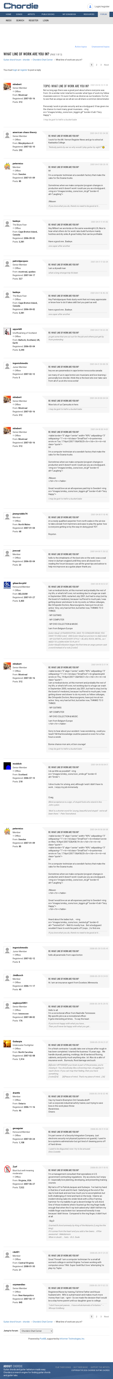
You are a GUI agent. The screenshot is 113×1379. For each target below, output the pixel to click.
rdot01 (16, 1252)
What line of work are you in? (26, 53)
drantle (16, 1093)
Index (8, 20)
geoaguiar (18, 1128)
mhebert (17, 84)
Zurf (15, 1166)
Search (20, 20)
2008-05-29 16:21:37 (99, 1042)
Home (8, 14)
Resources (89, 14)
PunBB (43, 1339)
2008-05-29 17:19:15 (99, 1167)
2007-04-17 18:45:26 (99, 293)
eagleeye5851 (20, 1003)
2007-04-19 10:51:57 (99, 584)
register (23, 70)
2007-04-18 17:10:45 (99, 514)
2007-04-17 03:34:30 (99, 133)
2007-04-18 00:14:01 (99, 429)
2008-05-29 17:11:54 (99, 1129)
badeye (16, 221)
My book (69, 14)
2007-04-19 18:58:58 (99, 829)
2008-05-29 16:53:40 (98, 1093)
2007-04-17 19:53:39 (99, 330)
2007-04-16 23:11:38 (99, 85)
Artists (31, 14)
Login (46, 20)
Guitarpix (17, 1041)
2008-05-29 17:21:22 (99, 1253)
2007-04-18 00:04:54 (99, 398)
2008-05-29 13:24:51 (99, 976)
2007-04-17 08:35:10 (99, 164)
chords (105, 1370)
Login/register (102, 6)
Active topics (81, 47)
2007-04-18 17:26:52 (99, 551)
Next (106, 65)
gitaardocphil (19, 583)
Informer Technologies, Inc (72, 1339)
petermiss (18, 163)
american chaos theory (25, 132)
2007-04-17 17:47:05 (99, 222)
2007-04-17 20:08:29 (99, 364)
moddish (17, 763)
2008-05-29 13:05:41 (99, 948)
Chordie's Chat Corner (43, 60)
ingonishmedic (20, 363)
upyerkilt (17, 329)
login (15, 70)
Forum (103, 14)
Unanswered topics (100, 47)
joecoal (16, 550)
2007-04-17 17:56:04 (99, 261)
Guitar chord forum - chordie (17, 60)
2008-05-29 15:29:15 (99, 1003)
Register (33, 20)
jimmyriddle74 (20, 513)
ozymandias (19, 1284)
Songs (19, 14)
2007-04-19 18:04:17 (99, 764)
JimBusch (18, 975)
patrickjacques (20, 261)
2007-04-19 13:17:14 (99, 664)
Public (48, 14)
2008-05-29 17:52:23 (98, 1285)
